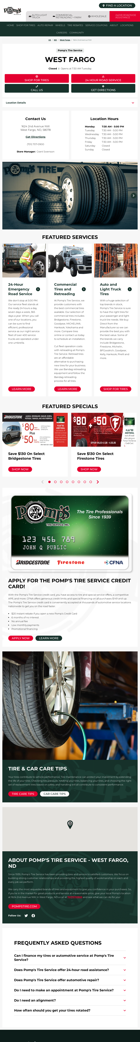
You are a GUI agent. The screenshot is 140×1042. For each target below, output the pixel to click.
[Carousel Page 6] (79, 482)
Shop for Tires (115, 389)
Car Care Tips (55, 794)
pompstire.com (24, 906)
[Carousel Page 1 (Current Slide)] (49, 482)
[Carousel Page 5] (73, 482)
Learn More (21, 389)
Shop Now (20, 469)
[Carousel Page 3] (61, 482)
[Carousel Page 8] (91, 482)
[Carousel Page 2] (55, 482)
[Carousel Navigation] (70, 196)
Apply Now (21, 638)
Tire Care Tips (23, 794)
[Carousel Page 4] (67, 482)
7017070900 (74, 897)
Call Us (37, 90)
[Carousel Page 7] (85, 482)
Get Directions (93, 88)
